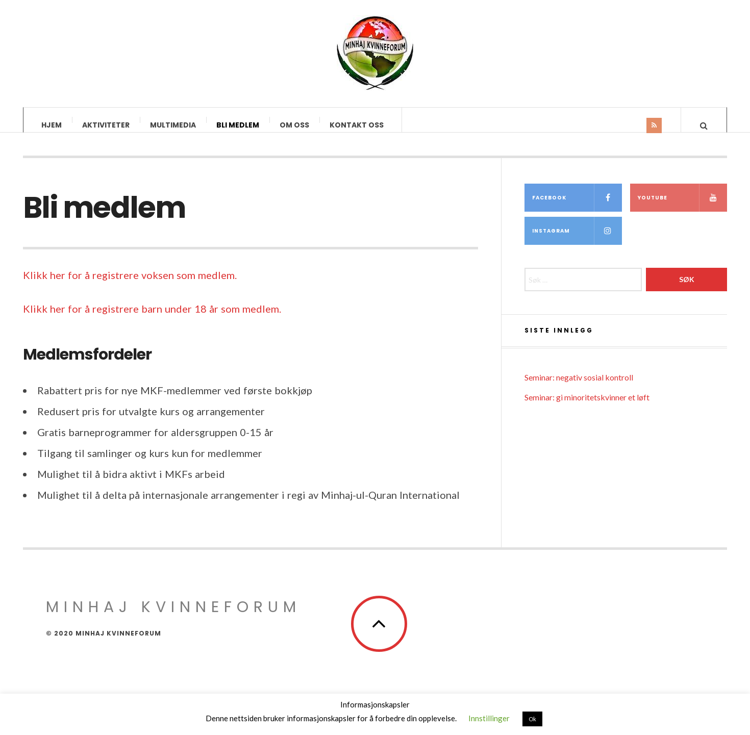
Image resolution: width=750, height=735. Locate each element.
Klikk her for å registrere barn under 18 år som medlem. (152, 319)
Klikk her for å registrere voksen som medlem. (130, 285)
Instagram (576, 241)
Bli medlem (237, 125)
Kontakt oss (357, 125)
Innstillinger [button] (489, 718)
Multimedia (173, 125)
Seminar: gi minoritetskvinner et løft (586, 407)
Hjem (51, 125)
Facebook (576, 208)
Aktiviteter (106, 125)
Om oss (294, 125)
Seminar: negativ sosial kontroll (578, 387)
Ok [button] (532, 719)
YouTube (682, 208)
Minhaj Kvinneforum (173, 617)
